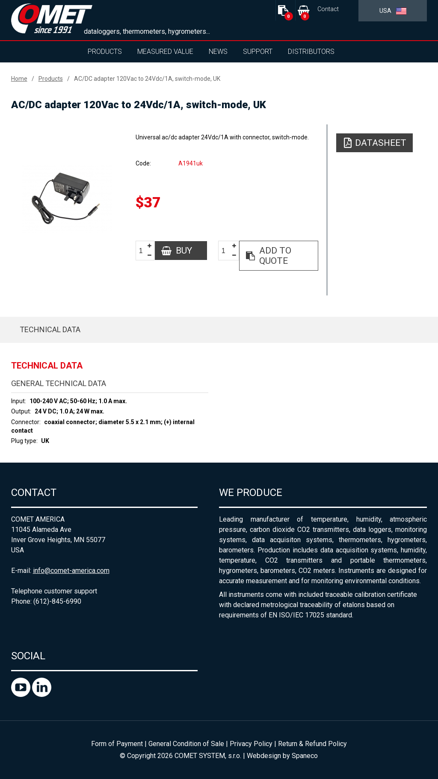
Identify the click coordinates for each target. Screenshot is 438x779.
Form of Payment (117, 744)
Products (105, 51)
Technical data (50, 329)
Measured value (165, 51)
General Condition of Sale (186, 744)
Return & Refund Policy (312, 744)
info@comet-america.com (71, 571)
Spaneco (305, 756)
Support (257, 51)
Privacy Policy (251, 744)
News (218, 51)
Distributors (311, 51)
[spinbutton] (144, 250)
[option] (67, 199)
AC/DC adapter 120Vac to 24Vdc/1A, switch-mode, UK (147, 78)
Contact (328, 9)
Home (19, 78)
